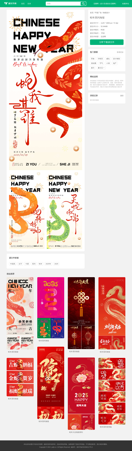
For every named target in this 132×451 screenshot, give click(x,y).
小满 (108, 63)
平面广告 (98, 13)
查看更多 (120, 52)
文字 (20, 264)
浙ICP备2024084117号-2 (85, 447)
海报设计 (106, 13)
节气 (101, 63)
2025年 (48, 264)
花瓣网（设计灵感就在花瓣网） (105, 4)
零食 (92, 59)
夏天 (92, 68)
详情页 (100, 59)
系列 (33, 264)
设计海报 (116, 59)
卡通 (27, 264)
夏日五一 (101, 68)
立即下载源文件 (106, 42)
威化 (108, 59)
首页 (23, 4)
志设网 (103, 36)
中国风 (12, 264)
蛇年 (40, 264)
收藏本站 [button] (125, 4)
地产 (114, 63)
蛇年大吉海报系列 (76, 432)
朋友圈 (93, 63)
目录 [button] (29, 4)
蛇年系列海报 (94, 100)
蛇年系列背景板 (106, 427)
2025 (56, 264)
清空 (122, 96)
